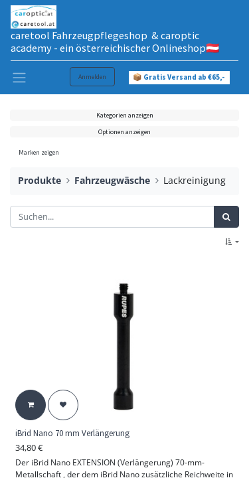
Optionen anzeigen (124, 131)
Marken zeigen (39, 152)
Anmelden (92, 76)
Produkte (39, 180)
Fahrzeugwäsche (112, 180)
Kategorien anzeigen (124, 115)
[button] (232, 242)
